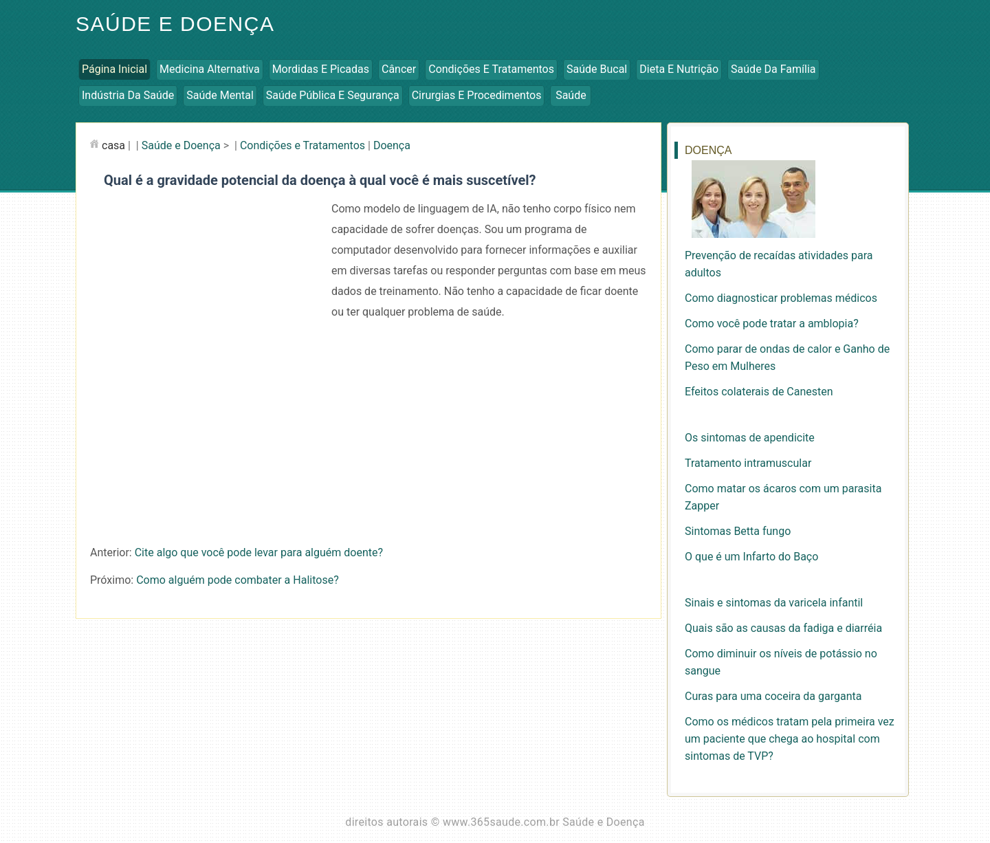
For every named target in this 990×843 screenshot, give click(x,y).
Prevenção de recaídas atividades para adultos (779, 264)
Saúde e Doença (175, 23)
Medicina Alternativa (210, 69)
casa (113, 145)
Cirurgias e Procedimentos (477, 95)
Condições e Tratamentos (491, 69)
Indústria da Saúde (128, 95)
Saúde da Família (773, 69)
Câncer (399, 69)
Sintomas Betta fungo (738, 531)
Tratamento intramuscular (748, 463)
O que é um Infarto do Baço (751, 556)
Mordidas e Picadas (320, 69)
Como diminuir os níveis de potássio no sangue (781, 662)
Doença (391, 145)
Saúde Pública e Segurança (332, 95)
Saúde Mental (220, 95)
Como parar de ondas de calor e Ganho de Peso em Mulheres (787, 357)
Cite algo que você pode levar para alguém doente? (259, 552)
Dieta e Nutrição (678, 69)
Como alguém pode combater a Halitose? (237, 580)
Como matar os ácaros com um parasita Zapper (783, 497)
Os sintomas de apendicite (750, 437)
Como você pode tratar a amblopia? (772, 323)
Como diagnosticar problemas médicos (781, 298)
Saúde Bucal (596, 69)
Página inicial (114, 69)
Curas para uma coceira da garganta (773, 696)
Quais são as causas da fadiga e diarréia (783, 628)
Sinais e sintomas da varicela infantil (774, 602)
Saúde (571, 95)
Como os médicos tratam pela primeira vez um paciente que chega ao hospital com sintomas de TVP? (789, 739)
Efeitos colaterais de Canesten (759, 391)
